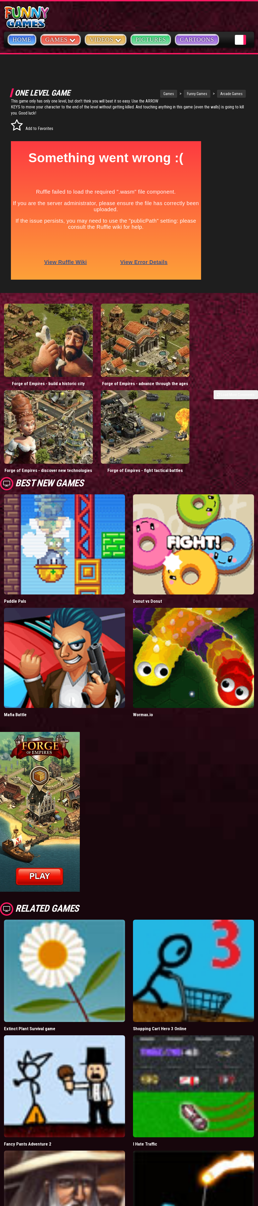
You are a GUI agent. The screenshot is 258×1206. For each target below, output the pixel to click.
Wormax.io (143, 672)
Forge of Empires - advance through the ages (97, 359)
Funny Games (174, 94)
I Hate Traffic (145, 1101)
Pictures (150, 39)
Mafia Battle (15, 672)
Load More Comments (236, 373)
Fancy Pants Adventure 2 (27, 1101)
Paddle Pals (15, 558)
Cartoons (197, 39)
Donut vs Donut (147, 558)
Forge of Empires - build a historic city (32, 359)
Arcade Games (208, 94)
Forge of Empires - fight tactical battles (96, 425)
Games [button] (60, 39)
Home (22, 39)
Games (145, 94)
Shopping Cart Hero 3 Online (159, 986)
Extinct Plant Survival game (29, 986)
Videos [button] (106, 39)
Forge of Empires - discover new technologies (32, 425)
